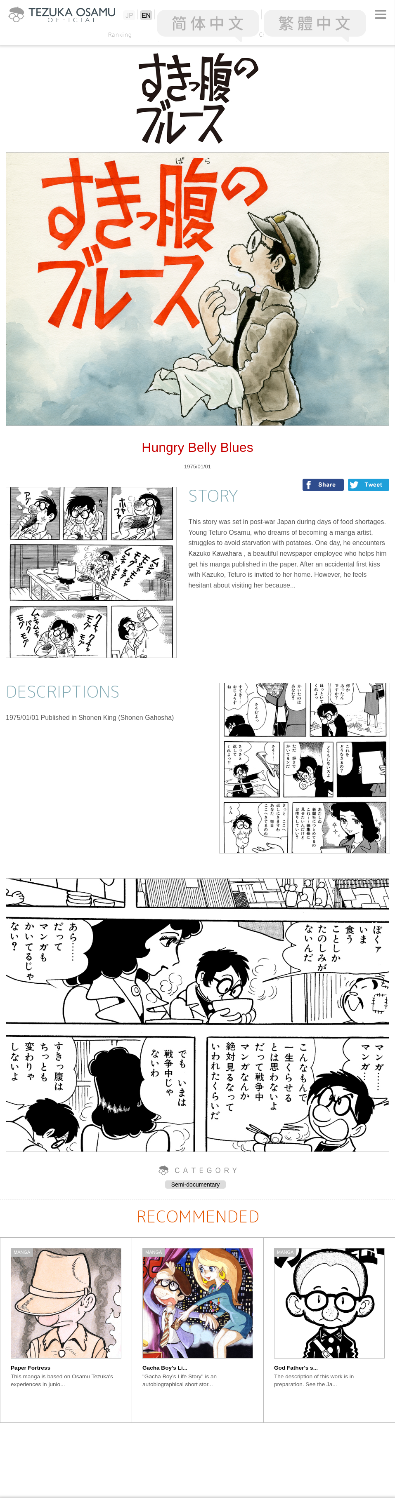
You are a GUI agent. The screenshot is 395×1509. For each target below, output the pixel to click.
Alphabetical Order (198, 34)
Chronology (275, 34)
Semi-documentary (195, 1184)
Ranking (120, 34)
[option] (66, 1330)
